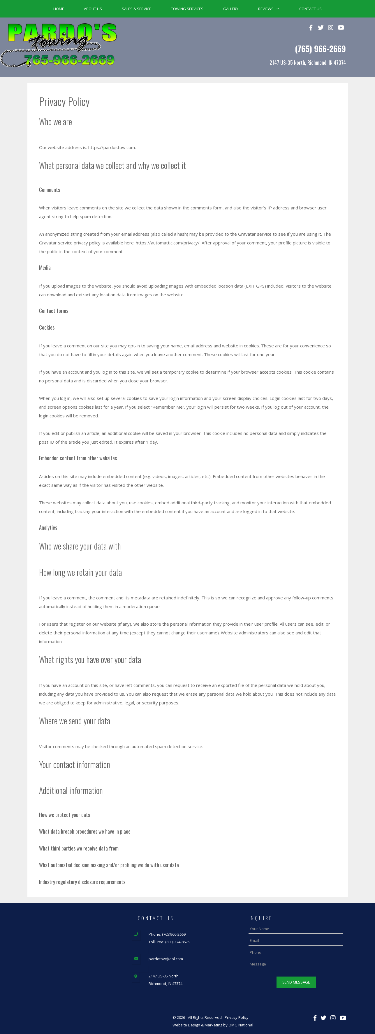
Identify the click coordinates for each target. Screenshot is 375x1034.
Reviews (273, 9)
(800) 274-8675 (177, 941)
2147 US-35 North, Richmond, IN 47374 (308, 62)
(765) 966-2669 (320, 49)
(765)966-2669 (174, 934)
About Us (93, 8)
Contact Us (310, 8)
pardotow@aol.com (166, 958)
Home (58, 8)
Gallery (230, 8)
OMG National (240, 1024)
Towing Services (187, 8)
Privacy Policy (237, 1016)
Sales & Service (136, 8)
